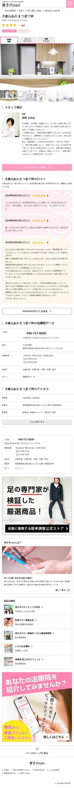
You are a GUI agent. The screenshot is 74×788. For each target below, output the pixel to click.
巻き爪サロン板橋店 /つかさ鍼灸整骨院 (33, 633)
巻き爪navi (11, 5)
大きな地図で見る (37, 422)
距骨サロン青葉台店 (24, 620)
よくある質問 (54, 770)
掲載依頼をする (10, 773)
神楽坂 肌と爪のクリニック (28, 659)
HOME (6, 770)
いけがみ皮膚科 (22, 646)
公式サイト (27, 377)
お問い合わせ (25, 773)
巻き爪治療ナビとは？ (21, 770)
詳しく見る (60, 590)
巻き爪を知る (40, 770)
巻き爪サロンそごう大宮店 (27, 607)
